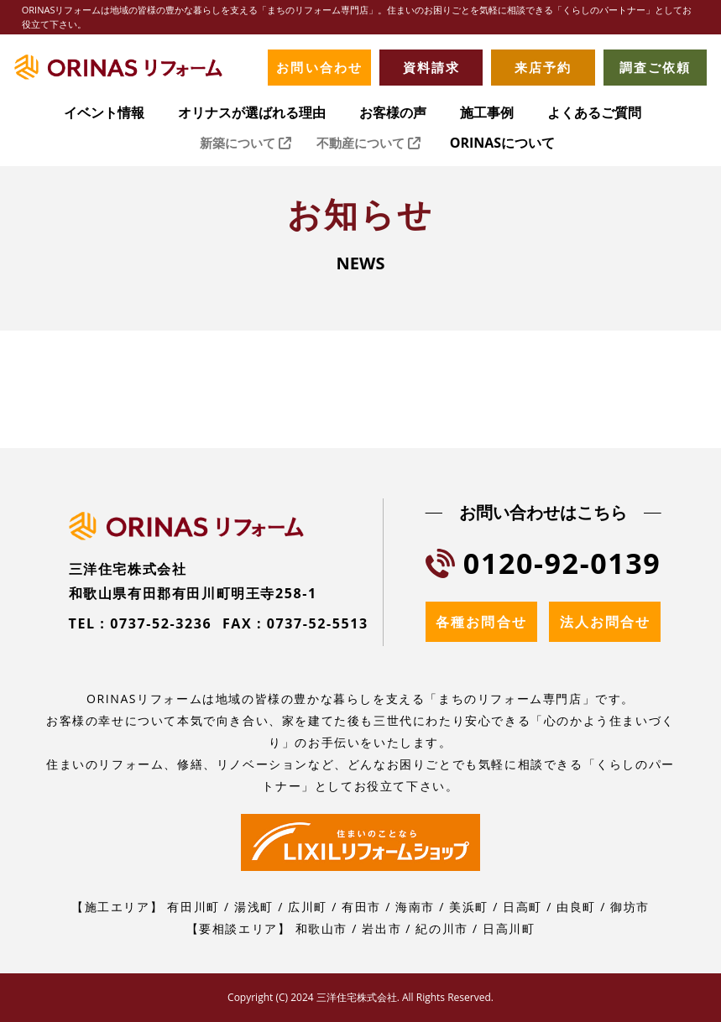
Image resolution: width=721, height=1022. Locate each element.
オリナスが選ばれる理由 (252, 114)
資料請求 (431, 67)
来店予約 (543, 67)
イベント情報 (104, 114)
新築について (245, 144)
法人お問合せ (605, 622)
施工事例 (487, 114)
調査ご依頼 (655, 67)
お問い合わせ (319, 67)
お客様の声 (392, 114)
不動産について (368, 144)
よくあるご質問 (594, 114)
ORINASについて (502, 144)
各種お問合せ (481, 622)
